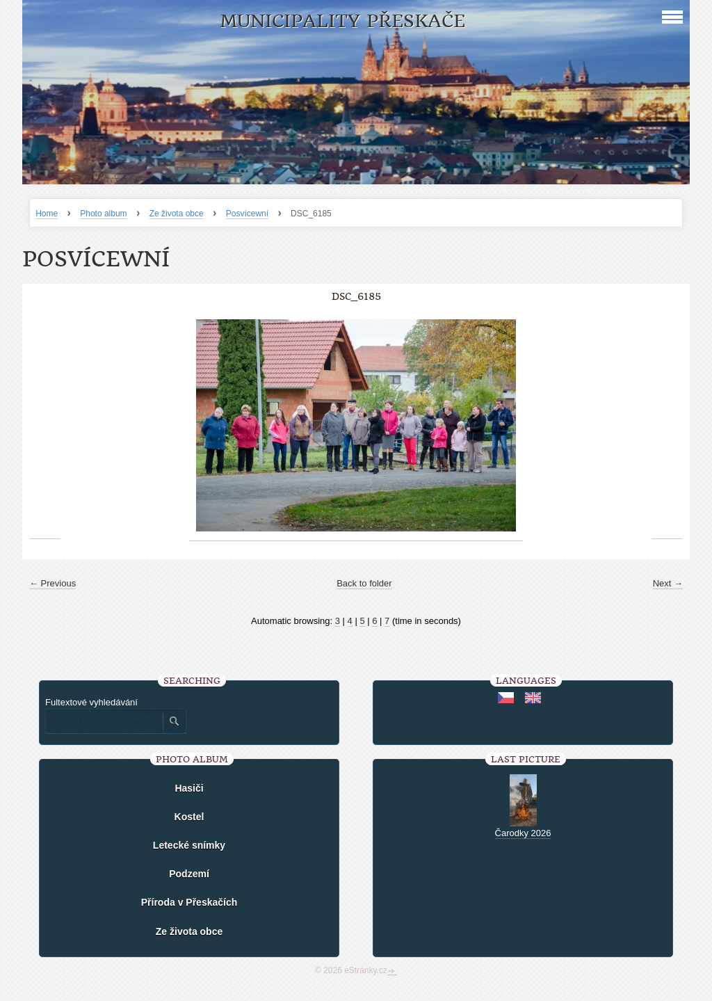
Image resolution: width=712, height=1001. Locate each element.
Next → (668, 583)
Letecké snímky (189, 845)
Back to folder (364, 583)
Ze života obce (176, 213)
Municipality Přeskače (342, 21)
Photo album (103, 213)
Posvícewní (247, 213)
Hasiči (189, 788)
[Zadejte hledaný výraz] (103, 721)
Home (46, 213)
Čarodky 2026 (523, 833)
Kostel (189, 816)
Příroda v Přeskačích (189, 902)
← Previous (52, 583)
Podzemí (189, 873)
